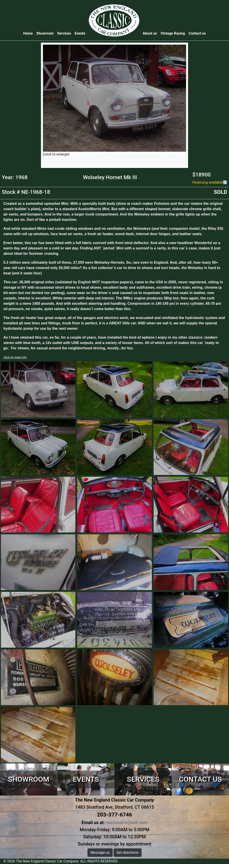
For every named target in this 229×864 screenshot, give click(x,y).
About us (150, 33)
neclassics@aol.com (126, 822)
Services (64, 33)
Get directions (128, 852)
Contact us (197, 33)
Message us (100, 852)
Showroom (45, 33)
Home (29, 33)
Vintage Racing (173, 33)
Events (80, 33)
